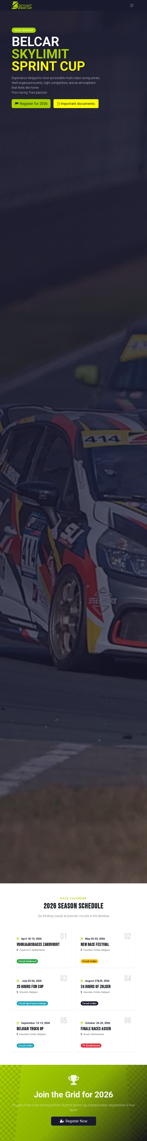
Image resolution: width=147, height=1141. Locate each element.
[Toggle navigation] (131, 5)
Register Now (73, 1121)
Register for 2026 (31, 103)
